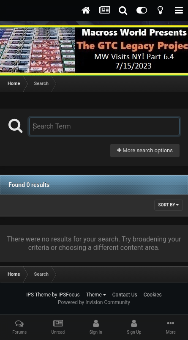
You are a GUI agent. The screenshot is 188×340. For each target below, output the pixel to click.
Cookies (153, 295)
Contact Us (124, 295)
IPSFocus (68, 295)
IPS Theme (38, 295)
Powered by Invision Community (94, 302)
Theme (96, 295)
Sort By (168, 205)
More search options (145, 150)
